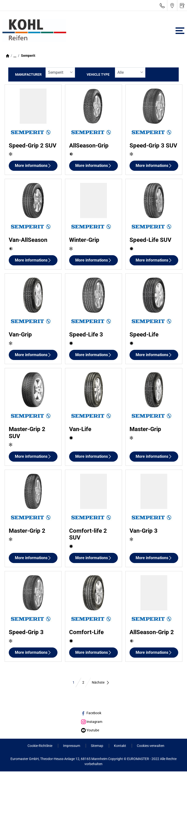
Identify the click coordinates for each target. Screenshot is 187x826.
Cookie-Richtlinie (40, 746)
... (14, 55)
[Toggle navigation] (180, 31)
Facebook (91, 713)
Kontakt (120, 746)
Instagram (91, 722)
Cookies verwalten (150, 746)
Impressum (72, 746)
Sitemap (97, 746)
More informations (33, 165)
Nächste (101, 682)
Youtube (90, 730)
